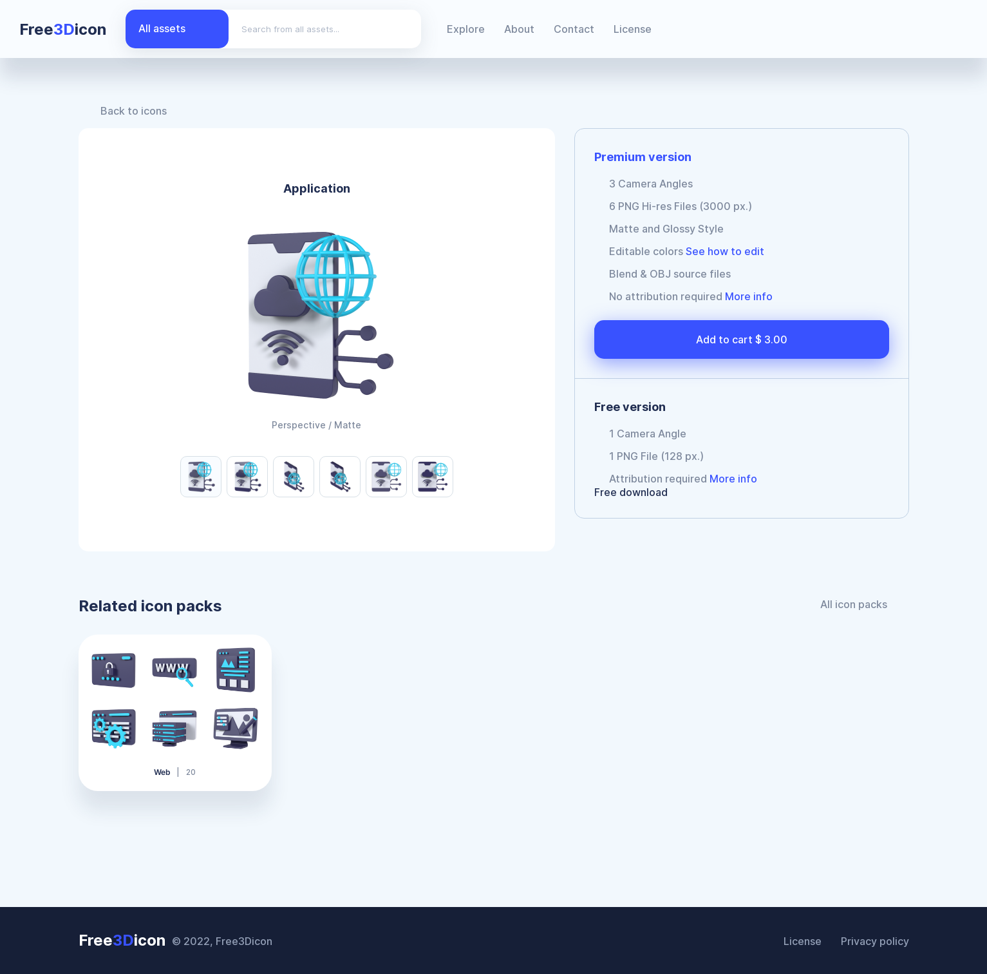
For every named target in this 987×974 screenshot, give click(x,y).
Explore (466, 29)
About (519, 29)
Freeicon (62, 29)
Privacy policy (875, 941)
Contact (574, 29)
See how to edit (725, 251)
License (633, 29)
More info (749, 296)
